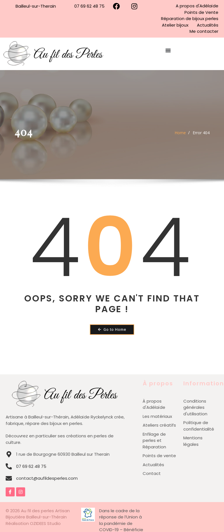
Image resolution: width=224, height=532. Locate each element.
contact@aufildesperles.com (47, 478)
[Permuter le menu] (168, 53)
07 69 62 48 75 (31, 466)
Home (180, 132)
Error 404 (201, 132)
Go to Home (112, 329)
